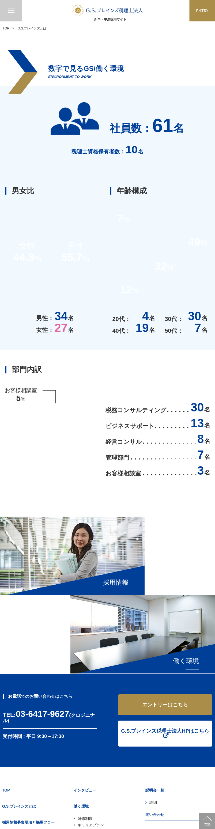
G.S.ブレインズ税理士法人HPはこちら (165, 633)
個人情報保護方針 (160, 749)
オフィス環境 (89, 740)
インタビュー (85, 693)
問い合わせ (154, 717)
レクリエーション (93, 734)
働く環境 (81, 709)
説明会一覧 (154, 693)
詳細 (153, 705)
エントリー (154, 733)
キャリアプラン (91, 727)
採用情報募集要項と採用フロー (28, 725)
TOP (6, 28)
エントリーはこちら (165, 606)
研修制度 (85, 721)
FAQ (10, 737)
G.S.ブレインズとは (19, 709)
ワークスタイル (91, 747)
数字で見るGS (90, 753)
